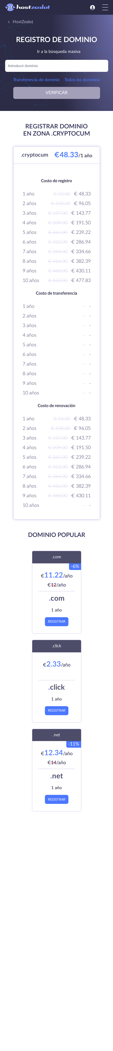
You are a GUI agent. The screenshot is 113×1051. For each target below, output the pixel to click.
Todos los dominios (82, 80)
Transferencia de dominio (36, 80)
